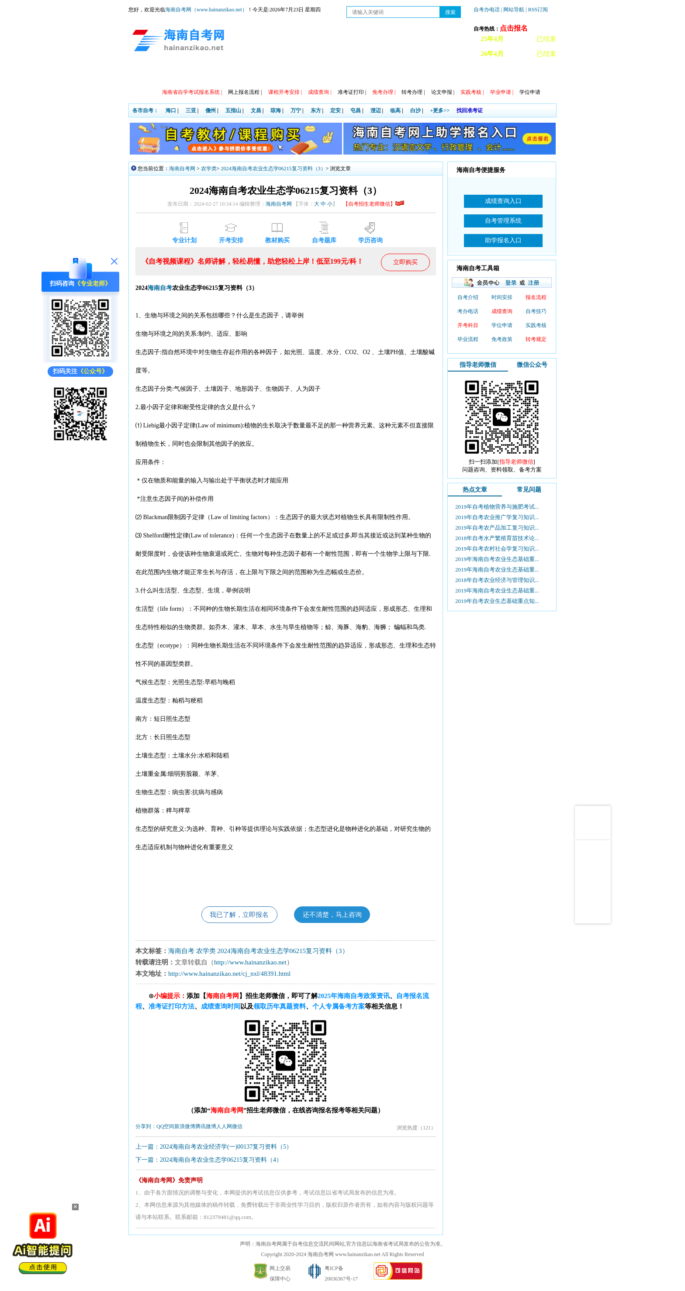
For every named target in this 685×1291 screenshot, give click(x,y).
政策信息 (172, 74)
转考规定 (536, 339)
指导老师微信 (478, 364)
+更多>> (440, 110)
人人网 (224, 1127)
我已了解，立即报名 (236, 915)
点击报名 (514, 28)
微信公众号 (532, 364)
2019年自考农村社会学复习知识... (497, 548)
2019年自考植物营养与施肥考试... (497, 506)
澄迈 (375, 110)
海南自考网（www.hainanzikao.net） (206, 10)
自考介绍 (467, 297)
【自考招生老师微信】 (373, 204)
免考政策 (501, 339)
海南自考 (160, 288)
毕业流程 (467, 339)
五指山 (233, 110)
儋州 (210, 110)
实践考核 (536, 325)
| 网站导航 (513, 10)
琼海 (275, 110)
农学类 (209, 168)
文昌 (256, 110)
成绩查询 (501, 311)
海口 (171, 110)
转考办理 (413, 92)
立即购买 (405, 262)
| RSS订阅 (537, 10)
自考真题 (435, 74)
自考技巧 (536, 311)
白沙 (415, 110)
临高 (395, 110)
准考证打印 (352, 92)
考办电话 (467, 311)
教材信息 (360, 74)
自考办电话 (487, 10)
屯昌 (355, 110)
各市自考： (145, 110)
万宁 (296, 110)
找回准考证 (470, 110)
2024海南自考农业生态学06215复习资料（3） (273, 168)
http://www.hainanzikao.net (250, 963)
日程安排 (247, 74)
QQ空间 (165, 1127)
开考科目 (467, 325)
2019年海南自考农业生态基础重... (497, 559)
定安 (335, 110)
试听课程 (473, 74)
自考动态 (210, 74)
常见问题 (398, 74)
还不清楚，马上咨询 (334, 915)
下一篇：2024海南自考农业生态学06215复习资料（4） (208, 1160)
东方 (316, 110)
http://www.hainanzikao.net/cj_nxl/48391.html (229, 974)
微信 (237, 1127)
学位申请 (529, 92)
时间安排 (501, 297)
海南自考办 (513, 74)
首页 (141, 74)
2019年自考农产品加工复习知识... (497, 527)
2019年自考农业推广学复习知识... (497, 517)
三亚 (191, 110)
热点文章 (475, 489)
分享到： (145, 1127)
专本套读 (323, 74)
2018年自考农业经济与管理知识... (497, 580)
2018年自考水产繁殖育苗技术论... (497, 538)
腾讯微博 (205, 1127)
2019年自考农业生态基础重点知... (497, 601)
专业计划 (285, 74)
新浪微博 (184, 1127)
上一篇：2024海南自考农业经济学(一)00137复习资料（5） (213, 1147)
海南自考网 (182, 168)
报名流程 (536, 297)
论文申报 (442, 92)
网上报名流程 (245, 92)
